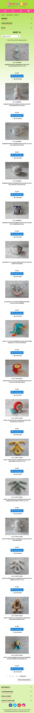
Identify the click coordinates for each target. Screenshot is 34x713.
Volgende (23, 676)
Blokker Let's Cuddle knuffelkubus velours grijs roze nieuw (17, 262)
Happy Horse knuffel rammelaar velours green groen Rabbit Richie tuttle (17, 500)
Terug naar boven (25, 680)
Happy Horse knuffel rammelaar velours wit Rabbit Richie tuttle (17, 579)
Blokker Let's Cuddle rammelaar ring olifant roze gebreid (17, 302)
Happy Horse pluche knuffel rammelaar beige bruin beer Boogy (17, 618)
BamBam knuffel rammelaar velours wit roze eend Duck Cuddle (17, 104)
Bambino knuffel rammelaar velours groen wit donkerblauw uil (17, 223)
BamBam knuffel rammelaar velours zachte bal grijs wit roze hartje (17, 183)
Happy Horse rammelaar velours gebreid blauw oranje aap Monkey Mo (17, 658)
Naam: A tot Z (11, 36)
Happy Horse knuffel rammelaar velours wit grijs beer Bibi (17, 539)
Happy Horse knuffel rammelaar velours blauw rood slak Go (17, 421)
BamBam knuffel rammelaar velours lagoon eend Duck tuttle (17, 65)
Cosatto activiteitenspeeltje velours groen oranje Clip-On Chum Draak (17, 341)
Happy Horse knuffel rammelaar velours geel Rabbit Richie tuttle (17, 460)
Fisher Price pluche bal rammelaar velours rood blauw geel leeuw (17, 381)
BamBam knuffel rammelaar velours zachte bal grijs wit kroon (17, 144)
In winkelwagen (17, 76)
